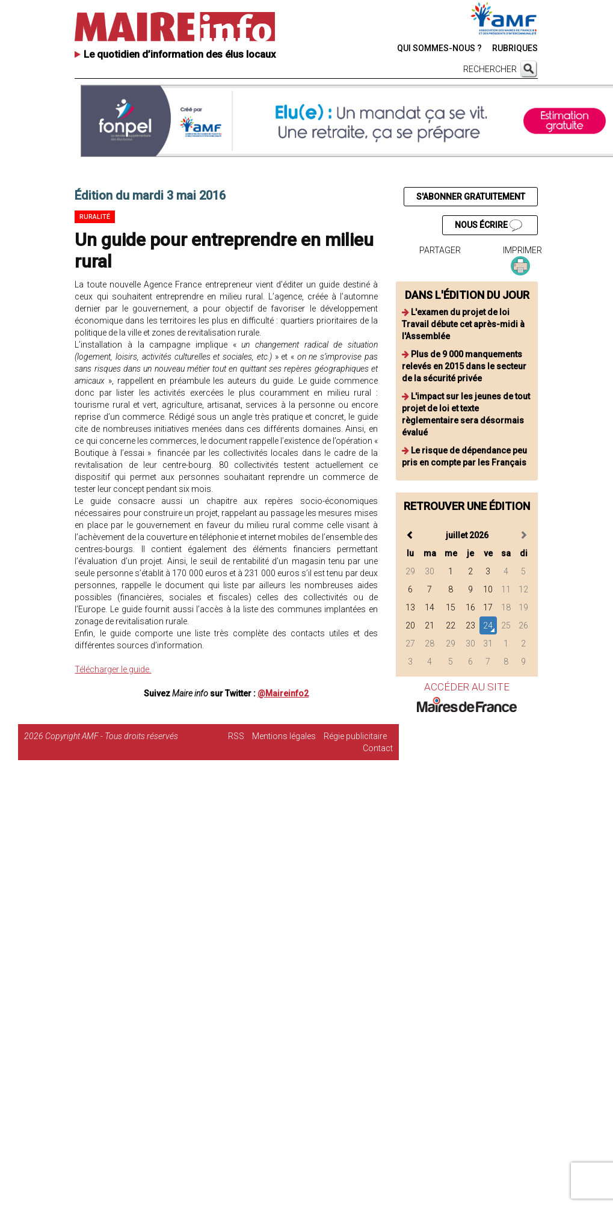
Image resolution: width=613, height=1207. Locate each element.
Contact (378, 748)
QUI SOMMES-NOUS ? (439, 48)
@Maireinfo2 (283, 693)
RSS (236, 736)
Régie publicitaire (355, 736)
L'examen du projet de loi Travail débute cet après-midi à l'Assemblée (463, 324)
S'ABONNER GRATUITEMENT (470, 196)
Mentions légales (284, 736)
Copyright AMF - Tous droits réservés (111, 736)
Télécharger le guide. (113, 669)
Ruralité (94, 217)
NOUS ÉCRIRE (488, 226)
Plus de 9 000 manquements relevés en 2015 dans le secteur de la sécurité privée (464, 366)
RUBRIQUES (515, 48)
